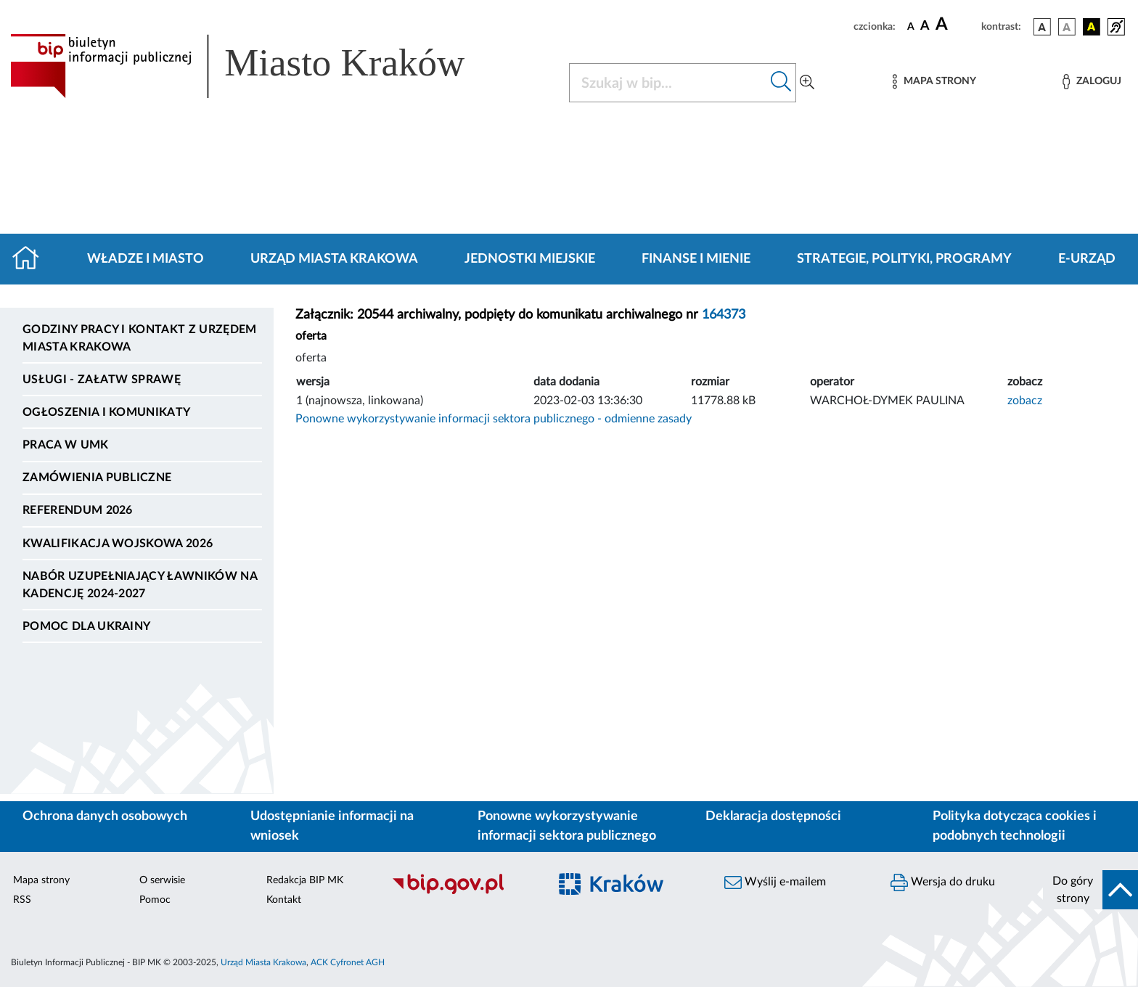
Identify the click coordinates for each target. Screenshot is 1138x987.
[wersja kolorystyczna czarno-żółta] (1091, 27)
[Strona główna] (31, 259)
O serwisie (162, 880)
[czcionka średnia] (925, 26)
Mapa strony (41, 880)
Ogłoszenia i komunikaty (106, 412)
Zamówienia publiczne (96, 477)
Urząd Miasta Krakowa (334, 259)
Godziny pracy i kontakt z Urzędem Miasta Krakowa (139, 338)
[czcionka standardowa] (911, 26)
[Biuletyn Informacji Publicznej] (462, 892)
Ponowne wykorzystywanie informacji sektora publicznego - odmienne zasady (493, 419)
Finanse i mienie (696, 259)
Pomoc (155, 900)
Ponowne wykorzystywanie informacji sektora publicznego (567, 826)
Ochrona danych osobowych (104, 816)
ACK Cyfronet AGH (348, 962)
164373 (723, 315)
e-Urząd (1087, 259)
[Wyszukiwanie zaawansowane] (807, 82)
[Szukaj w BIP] (668, 82)
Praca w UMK (65, 445)
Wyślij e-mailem (775, 882)
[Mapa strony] (934, 81)
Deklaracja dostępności (773, 816)
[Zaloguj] (1092, 81)
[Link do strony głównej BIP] (258, 66)
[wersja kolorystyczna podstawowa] (1042, 27)
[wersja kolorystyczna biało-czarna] (1067, 27)
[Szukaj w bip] (781, 82)
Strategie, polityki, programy (904, 259)
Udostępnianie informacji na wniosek (332, 826)
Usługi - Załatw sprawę (101, 379)
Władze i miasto (145, 259)
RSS (22, 900)
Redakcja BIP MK (304, 880)
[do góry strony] (1090, 889)
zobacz (1024, 400)
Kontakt (283, 900)
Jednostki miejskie (529, 259)
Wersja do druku (943, 882)
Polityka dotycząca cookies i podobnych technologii (1015, 826)
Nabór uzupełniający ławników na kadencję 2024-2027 (139, 584)
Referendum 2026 (77, 510)
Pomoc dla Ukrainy (86, 626)
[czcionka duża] (956, 25)
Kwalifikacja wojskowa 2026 (117, 543)
